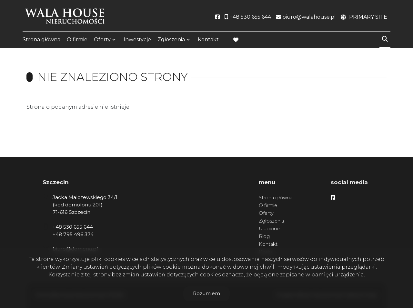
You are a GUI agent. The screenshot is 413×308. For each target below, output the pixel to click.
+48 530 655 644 (73, 227)
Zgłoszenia (171, 39)
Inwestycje (137, 39)
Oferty (102, 39)
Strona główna (41, 39)
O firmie (77, 39)
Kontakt (208, 39)
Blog (264, 236)
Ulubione (269, 229)
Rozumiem (206, 293)
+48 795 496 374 (73, 234)
